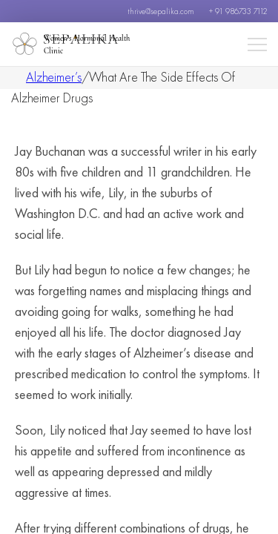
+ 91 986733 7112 (238, 11)
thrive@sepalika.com (161, 11)
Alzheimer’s (54, 76)
